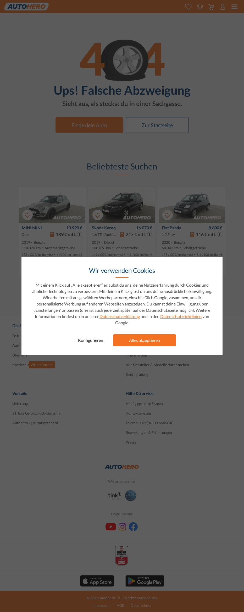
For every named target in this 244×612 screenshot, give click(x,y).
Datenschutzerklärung (119, 316)
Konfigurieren (90, 340)
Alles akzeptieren (144, 340)
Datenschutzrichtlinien (181, 316)
